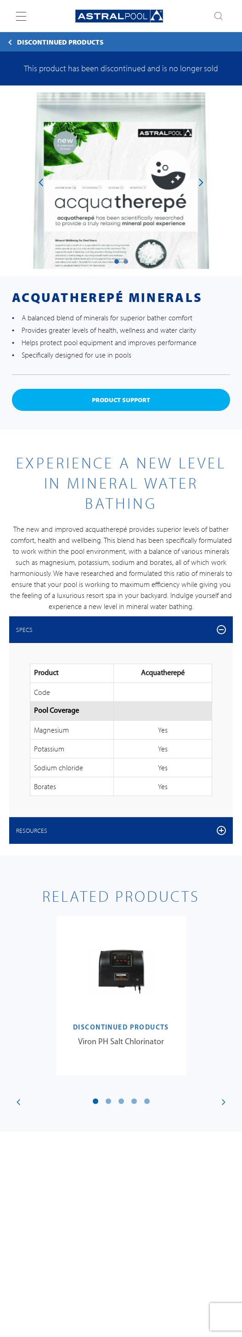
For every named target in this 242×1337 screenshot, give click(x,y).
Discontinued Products (60, 42)
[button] (116, 261)
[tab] (121, 629)
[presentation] (41, 181)
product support (121, 400)
